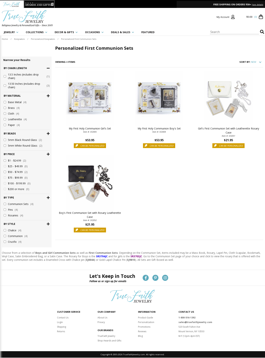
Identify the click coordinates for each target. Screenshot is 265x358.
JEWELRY (11, 32)
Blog (140, 332)
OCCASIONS (94, 32)
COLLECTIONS (36, 32)
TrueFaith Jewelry (106, 332)
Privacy (101, 318)
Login (60, 318)
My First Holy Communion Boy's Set (159, 128)
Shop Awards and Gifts (109, 336)
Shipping (61, 323)
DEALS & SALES (122, 32)
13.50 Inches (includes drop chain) (27, 85)
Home (5, 39)
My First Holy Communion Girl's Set (90, 128)
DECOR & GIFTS (66, 32)
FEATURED (148, 32)
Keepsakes (19, 39)
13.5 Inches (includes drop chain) (27, 76)
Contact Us (62, 313)
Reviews (142, 327)
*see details (257, 4)
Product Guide (145, 313)
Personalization (146, 318)
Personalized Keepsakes (43, 39)
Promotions (144, 323)
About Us (102, 313)
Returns (61, 327)
